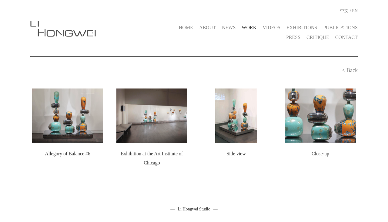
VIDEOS (271, 27)
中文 (344, 11)
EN (355, 11)
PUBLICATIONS (340, 27)
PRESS (293, 37)
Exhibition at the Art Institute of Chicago (152, 158)
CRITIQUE (317, 37)
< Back (350, 70)
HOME (186, 27)
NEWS (229, 27)
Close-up (320, 153)
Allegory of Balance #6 (67, 153)
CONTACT (346, 37)
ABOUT (207, 27)
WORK (249, 27)
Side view (236, 153)
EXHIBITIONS (301, 27)
